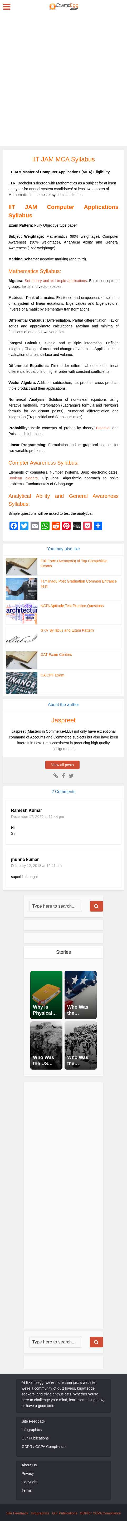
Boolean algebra (23, 478)
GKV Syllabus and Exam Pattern (65, 630)
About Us (29, 1465)
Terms (27, 1490)
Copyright (29, 1482)
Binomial (103, 428)
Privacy (28, 1473)
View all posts (63, 765)
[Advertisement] (63, 79)
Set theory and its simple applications (56, 281)
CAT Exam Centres (55, 654)
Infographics (32, 1430)
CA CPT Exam (52, 675)
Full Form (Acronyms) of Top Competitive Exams (77, 561)
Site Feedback (33, 1421)
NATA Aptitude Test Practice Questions (70, 606)
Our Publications (35, 1438)
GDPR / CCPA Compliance (44, 1446)
